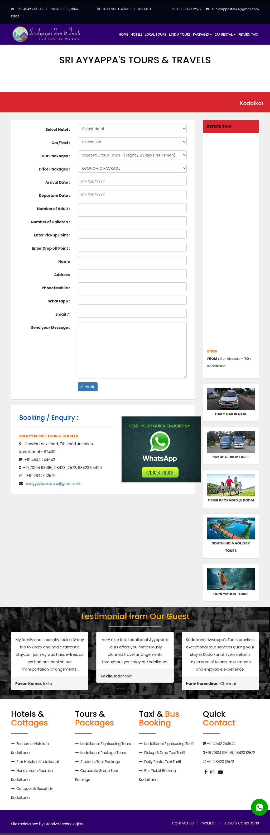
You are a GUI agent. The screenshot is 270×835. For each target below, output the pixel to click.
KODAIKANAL (106, 9)
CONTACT (144, 9)
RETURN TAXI (248, 34)
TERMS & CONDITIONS (241, 823)
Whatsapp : (59, 301)
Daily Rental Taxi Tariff (162, 761)
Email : (62, 314)
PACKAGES (201, 34)
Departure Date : (54, 195)
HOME (123, 34)
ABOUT (126, 9)
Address (62, 274)
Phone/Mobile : (56, 288)
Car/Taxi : (60, 142)
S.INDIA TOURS (179, 34)
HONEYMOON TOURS (231, 593)
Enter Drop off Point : (51, 248)
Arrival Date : (57, 182)
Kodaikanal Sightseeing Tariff (169, 743)
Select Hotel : (58, 129)
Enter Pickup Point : (52, 235)
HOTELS (136, 34)
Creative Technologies (63, 824)
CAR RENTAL (223, 34)
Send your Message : (50, 327)
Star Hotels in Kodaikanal (37, 761)
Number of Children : (50, 222)
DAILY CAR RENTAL (231, 413)
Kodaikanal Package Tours (103, 752)
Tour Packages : (55, 156)
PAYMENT (208, 823)
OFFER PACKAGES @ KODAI (231, 500)
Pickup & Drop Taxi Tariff (164, 752)
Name (64, 261)
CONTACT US (183, 823)
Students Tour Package (100, 761)
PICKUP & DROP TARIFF (230, 456)
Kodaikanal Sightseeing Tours (105, 743)
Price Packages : (54, 169)
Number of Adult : (53, 208)
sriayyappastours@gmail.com (234, 9)
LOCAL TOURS (155, 34)
